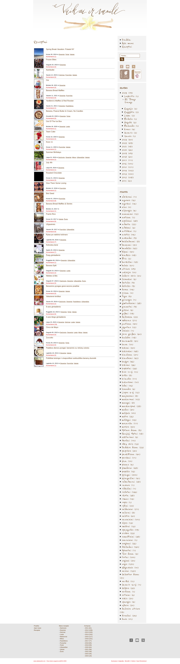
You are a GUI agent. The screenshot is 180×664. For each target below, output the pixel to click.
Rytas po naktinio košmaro (57, 235)
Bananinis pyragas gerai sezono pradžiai (62, 286)
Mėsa (74, 157)
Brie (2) (126, 259)
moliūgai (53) (129, 420)
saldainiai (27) (130, 509)
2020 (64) (127, 150)
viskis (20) (127, 598)
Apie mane (128, 43)
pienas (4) (128, 465)
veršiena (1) (128, 592)
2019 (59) (127, 153)
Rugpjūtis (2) (131, 112)
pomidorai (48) (130, 468)
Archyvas (87, 626)
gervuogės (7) (129, 300)
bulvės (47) (128, 265)
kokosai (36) (128, 365)
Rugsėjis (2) (130, 109)
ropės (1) (127, 502)
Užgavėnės (50, 224)
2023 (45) (127, 140)
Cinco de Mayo (52, 327)
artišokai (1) (129, 231)
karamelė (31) (130, 341)
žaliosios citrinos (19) (130, 610)
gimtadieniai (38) (131, 303)
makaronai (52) (131, 399)
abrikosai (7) (129, 197)
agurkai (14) (129, 204)
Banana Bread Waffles (55, 90)
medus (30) (128, 410)
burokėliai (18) (130, 262)
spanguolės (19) (130, 530)
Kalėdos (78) (129, 337)
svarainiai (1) (129, 540)
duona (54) (128, 289)
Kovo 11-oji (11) (130, 372)
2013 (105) (128, 174)
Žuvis (66, 219)
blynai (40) (128, 252)
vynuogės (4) (128, 602)
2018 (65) (127, 157)
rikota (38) (128, 495)
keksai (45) (128, 348)
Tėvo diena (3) (130, 554)
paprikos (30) (129, 451)
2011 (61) (127, 181)
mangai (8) (128, 403)
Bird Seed (50, 193)
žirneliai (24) (129, 616)
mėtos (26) (128, 416)
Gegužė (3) (130, 122)
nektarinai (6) (130, 437)
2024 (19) (127, 93)
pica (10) (127, 461)
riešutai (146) (129, 492)
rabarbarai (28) (131, 482)
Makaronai (63, 636)
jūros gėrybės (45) (132, 334)
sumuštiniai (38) (131, 537)
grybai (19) (128, 313)
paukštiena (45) (131, 454)
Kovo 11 (49, 142)
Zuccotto (49, 338)
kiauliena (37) (130, 355)
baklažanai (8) (131, 241)
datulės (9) (128, 283)
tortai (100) (128, 557)
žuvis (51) (127, 619)
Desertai (62, 54)
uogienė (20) (128, 561)
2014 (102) (128, 170)
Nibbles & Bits (52, 276)
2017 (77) (127, 160)
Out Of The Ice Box (54, 121)
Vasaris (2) (130, 133)
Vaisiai (72, 54)
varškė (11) (128, 581)
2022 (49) (127, 143)
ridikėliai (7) (129, 489)
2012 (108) (128, 177)
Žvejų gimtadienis (53, 255)
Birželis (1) (130, 119)
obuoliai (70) (129, 440)
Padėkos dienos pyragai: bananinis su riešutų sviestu (67, 348)
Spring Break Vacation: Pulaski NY (60, 49)
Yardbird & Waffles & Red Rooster (60, 101)
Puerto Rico (51, 214)
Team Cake (50, 132)
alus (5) (126, 207)
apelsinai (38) (130, 221)
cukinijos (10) (129, 272)
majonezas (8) (130, 396)
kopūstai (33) (129, 368)
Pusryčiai (68, 75)
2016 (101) (127, 164)
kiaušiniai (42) (130, 358)
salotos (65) (128, 516)
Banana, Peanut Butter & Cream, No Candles (64, 111)
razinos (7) (128, 485)
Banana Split (51, 265)
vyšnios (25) (128, 605)
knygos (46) (128, 362)
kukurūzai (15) (130, 382)
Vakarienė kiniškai (53, 296)
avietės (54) (128, 235)
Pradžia (126, 40)
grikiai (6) (127, 310)
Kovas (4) (129, 129)
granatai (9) (129, 307)
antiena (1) (128, 217)
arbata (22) (129, 224)
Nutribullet (50, 70)
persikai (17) (129, 458)
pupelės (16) (128, 471)
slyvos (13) (127, 523)
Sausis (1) (130, 136)
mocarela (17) (130, 423)
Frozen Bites (51, 60)
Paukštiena (69, 106)
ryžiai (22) (128, 506)
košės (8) (127, 375)
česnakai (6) (129, 279)
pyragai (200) (129, 475)
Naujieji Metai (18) (132, 434)
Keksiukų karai (52, 245)
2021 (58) (127, 146)
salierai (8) (128, 513)
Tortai (67, 54)
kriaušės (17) (129, 379)
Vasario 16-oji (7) (131, 585)
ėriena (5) (127, 293)
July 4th (49, 163)
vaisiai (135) (129, 571)
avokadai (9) (129, 238)
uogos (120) (128, 564)
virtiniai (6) (128, 595)
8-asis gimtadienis (53, 307)
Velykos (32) (128, 588)
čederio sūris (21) (131, 276)
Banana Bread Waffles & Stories (59, 204)
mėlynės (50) (129, 413)
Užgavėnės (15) (130, 567)
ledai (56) (127, 386)
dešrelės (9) (128, 286)
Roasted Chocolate (54, 173)
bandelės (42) (129, 248)
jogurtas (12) (129, 327)
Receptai (127, 47)
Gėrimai (62, 75)
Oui (47, 80)
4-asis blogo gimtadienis (56, 317)
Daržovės (61, 157)
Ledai (68, 126)
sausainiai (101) (131, 519)
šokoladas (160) (130, 547)
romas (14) (128, 499)
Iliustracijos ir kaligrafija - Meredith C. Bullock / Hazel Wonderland (128, 661)
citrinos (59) (129, 269)
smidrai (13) (128, 526)
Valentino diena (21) (129, 576)
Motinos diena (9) (131, 430)
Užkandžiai (80, 157)
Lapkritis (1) (131, 96)
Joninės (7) (128, 331)
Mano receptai (64, 626)
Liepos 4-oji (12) (130, 392)
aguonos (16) (128, 200)
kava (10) (127, 344)
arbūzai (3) (128, 228)
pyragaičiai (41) (131, 478)
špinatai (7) (129, 550)
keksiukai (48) (130, 351)
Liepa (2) (129, 116)
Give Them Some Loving (56, 183)
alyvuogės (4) (129, 210)
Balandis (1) (131, 126)
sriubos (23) (128, 533)
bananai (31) (129, 245)
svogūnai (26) (129, 543)
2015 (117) (127, 167)
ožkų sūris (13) (130, 444)
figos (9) (127, 296)
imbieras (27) (129, 320)
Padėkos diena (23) (133, 447)
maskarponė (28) (131, 406)
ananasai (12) (130, 214)
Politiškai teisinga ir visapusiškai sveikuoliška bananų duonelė (71, 358)
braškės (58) (129, 255)
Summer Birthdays (53, 152)
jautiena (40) (129, 324)
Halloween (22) (130, 317)
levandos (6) (128, 389)
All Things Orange (130, 101)
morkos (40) (128, 427)
